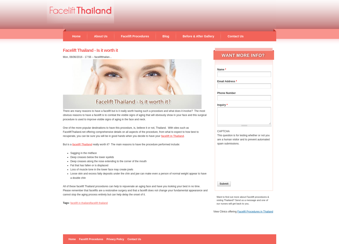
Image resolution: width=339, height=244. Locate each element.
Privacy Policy (115, 239)
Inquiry (222, 104)
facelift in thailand (80, 202)
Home (76, 36)
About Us (100, 36)
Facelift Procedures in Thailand (255, 211)
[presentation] (235, 161)
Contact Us (236, 36)
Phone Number (226, 93)
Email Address (227, 81)
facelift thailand (99, 202)
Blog (166, 36)
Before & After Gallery (198, 36)
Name (221, 69)
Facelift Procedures (135, 36)
